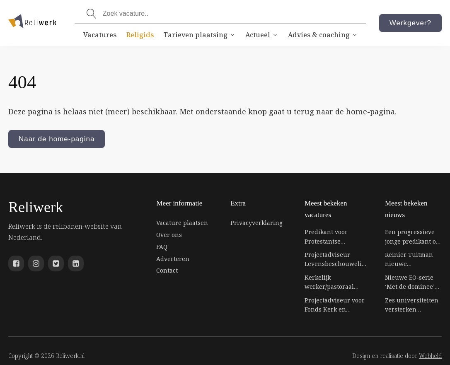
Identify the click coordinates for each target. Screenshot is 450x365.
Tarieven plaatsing (199, 34)
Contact (167, 270)
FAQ (161, 247)
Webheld (430, 356)
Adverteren (172, 259)
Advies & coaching (323, 34)
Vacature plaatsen (182, 223)
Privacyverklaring (256, 223)
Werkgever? (410, 23)
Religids (140, 34)
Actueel (261, 34)
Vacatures (99, 34)
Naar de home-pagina (56, 139)
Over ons (169, 235)
